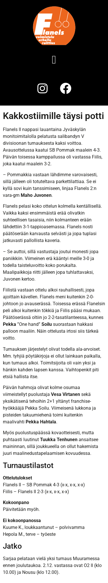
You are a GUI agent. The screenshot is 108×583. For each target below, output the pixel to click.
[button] (54, 59)
